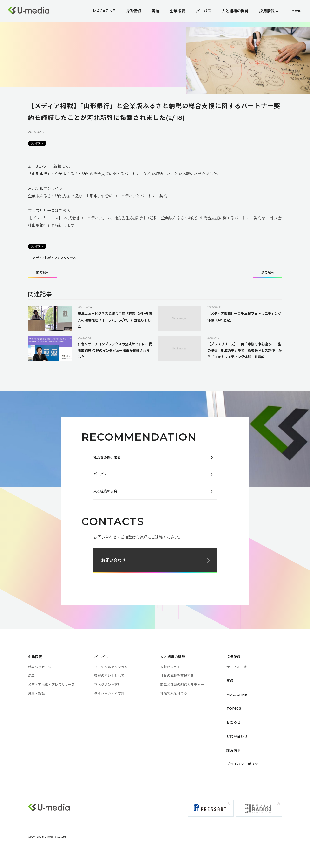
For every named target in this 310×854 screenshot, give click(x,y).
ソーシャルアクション (111, 667)
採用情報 (267, 11)
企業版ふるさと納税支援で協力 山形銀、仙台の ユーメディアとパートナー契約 (97, 196)
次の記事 (267, 272)
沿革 (31, 675)
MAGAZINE (104, 11)
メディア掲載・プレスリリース (54, 258)
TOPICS (233, 708)
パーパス (203, 11)
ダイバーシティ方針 (109, 693)
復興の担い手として (109, 675)
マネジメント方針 (107, 684)
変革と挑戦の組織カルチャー (182, 684)
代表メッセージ (40, 667)
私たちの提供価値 (106, 457)
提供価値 (133, 11)
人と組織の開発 (235, 11)
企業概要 (177, 11)
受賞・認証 (36, 693)
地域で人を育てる (173, 693)
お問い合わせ (113, 560)
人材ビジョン (170, 667)
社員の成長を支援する (177, 675)
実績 (155, 11)
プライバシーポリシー (244, 764)
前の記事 (42, 272)
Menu (296, 11)
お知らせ (233, 722)
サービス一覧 (236, 667)
